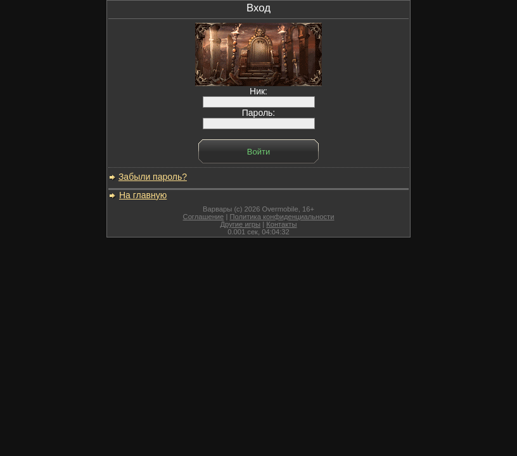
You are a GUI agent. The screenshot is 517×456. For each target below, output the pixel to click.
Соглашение (203, 216)
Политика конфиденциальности (281, 216)
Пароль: (259, 118)
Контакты (281, 224)
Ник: (259, 96)
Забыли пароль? (152, 177)
